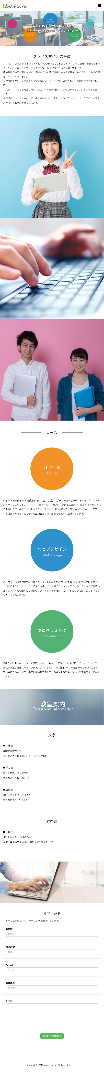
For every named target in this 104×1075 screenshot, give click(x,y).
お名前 (9, 929)
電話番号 (10, 983)
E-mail (9, 965)
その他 (9, 1001)
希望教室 (10, 947)
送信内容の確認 (52, 1036)
